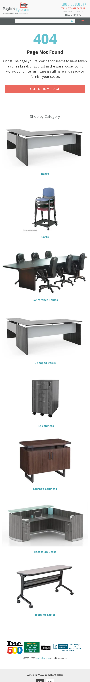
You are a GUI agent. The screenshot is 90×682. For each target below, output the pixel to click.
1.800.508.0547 (73, 4)
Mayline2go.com (43, 658)
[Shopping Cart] (82, 21)
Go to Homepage (45, 89)
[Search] (72, 20)
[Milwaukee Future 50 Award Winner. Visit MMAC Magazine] (45, 647)
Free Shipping (73, 14)
